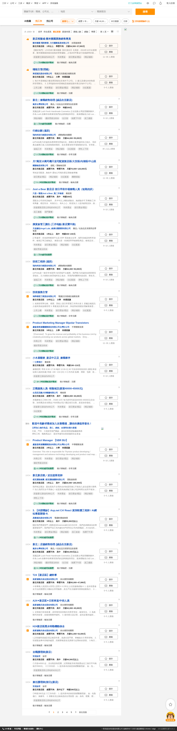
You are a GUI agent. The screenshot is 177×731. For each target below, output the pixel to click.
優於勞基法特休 (52, 118)
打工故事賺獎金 (135, 3)
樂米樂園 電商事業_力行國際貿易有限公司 (51, 43)
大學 (58, 77)
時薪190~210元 (73, 365)
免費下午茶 (76, 118)
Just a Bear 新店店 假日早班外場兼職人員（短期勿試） (64, 189)
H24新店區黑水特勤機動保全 (49, 626)
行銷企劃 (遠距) (41, 130)
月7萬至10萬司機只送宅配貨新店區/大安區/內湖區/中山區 (64, 161)
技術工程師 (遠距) (42, 261)
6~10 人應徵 (108, 118)
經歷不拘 (50, 107)
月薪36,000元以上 (71, 552)
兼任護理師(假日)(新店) (45, 682)
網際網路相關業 (65, 135)
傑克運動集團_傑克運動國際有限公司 (49, 479)
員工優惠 (88, 118)
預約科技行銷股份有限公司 (44, 135)
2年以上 (50, 448)
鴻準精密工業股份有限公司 (44, 296)
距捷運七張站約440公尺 (44, 57)
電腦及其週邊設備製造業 (65, 73)
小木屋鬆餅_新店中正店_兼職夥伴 (51, 358)
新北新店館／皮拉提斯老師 (48, 475)
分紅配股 (87, 88)
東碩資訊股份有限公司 (42, 73)
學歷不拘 (60, 46)
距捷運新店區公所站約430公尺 (47, 207)
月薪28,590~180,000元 (72, 483)
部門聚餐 (49, 212)
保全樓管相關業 (67, 579)
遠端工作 (37, 149)
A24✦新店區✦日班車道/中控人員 (51, 600)
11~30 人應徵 (108, 57)
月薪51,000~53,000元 (76, 634)
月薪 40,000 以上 (101, 21)
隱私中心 (39, 729)
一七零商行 (37, 362)
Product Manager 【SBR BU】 (50, 440)
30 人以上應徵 (108, 149)
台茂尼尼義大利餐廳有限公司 (45, 393)
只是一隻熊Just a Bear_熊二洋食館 (48, 193)
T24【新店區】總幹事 (45, 575)
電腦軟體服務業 (61, 518)
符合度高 (47, 32)
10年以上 (51, 300)
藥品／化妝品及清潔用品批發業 (64, 104)
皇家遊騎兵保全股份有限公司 (45, 579)
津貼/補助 (88, 57)
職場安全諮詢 (29, 729)
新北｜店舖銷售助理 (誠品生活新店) (52, 544)
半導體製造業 (77, 327)
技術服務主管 (40, 292)
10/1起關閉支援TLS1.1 (166, 729)
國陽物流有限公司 (40, 165)
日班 (125, 21)
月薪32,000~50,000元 (72, 269)
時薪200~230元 (69, 234)
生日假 (65, 118)
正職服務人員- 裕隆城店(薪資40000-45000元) (58, 388)
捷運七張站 (68, 21)
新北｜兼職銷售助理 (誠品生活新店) (52, 100)
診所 (45, 656)
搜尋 (145, 11)
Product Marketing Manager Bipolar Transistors (61, 322)
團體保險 (76, 177)
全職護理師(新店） (43, 652)
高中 (59, 107)
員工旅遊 (76, 532)
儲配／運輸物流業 (58, 165)
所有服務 (54, 3)
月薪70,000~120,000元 (77, 169)
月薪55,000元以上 (70, 521)
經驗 (86, 32)
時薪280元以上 (73, 689)
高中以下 (60, 689)
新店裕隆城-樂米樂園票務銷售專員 (52, 38)
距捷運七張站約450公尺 (44, 376)
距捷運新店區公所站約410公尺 (47, 670)
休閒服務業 (76, 43)
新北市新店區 (38, 46)
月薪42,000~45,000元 (72, 608)
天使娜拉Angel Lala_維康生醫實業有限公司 (52, 228)
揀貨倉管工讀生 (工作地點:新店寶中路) (54, 224)
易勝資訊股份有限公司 (42, 518)
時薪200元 (67, 107)
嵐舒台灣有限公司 (40, 104)
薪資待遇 (66, 32)
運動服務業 (72, 479)
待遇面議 (66, 77)
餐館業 (69, 193)
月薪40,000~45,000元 (72, 396)
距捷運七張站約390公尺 (44, 493)
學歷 (93, 32)
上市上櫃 (37, 88)
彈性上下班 (83, 149)
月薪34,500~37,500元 (75, 46)
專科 (59, 138)
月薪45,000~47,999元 (76, 582)
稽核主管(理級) (41, 69)
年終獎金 (61, 57)
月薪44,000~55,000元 (72, 138)
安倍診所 (36, 656)
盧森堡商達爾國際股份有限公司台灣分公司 (51, 327)
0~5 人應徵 (109, 87)
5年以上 (50, 77)
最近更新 (57, 32)
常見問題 (17, 729)
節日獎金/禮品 (75, 57)
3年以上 (50, 521)
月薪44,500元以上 (71, 659)
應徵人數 (77, 32)
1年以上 (50, 46)
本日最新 (115, 21)
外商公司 (37, 341)
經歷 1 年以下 (84, 21)
